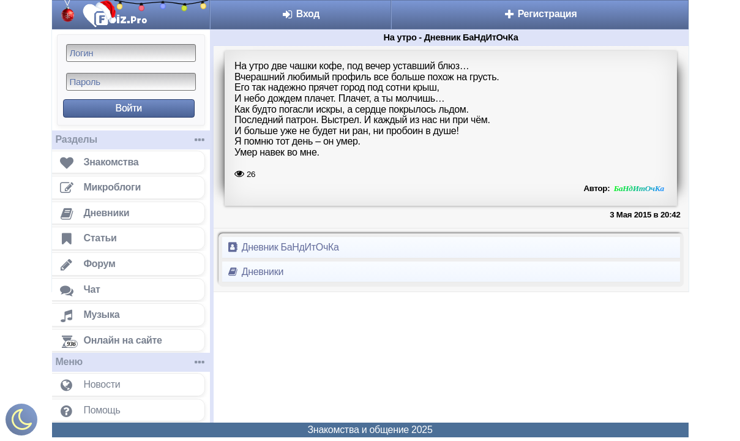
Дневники (255, 271)
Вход (301, 14)
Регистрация (540, 14)
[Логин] (131, 53)
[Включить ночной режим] (21, 422)
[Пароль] (131, 82)
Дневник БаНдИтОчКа (283, 247)
